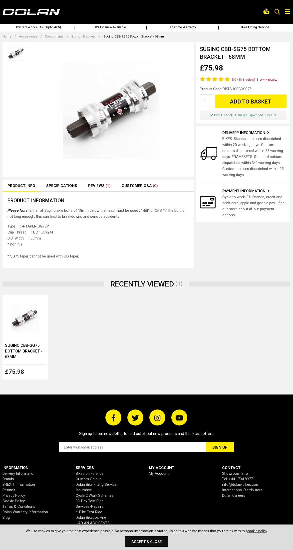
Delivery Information (18, 473)
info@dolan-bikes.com (240, 484)
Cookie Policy (13, 501)
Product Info (21, 186)
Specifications (61, 186)
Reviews (99, 186)
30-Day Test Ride (89, 501)
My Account (159, 473)
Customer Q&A (140, 186)
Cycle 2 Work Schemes (95, 495)
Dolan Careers (233, 495)
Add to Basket (250, 101)
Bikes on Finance (89, 473)
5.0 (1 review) (243, 80)
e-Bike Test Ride (89, 512)
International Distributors (242, 490)
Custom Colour (88, 479)
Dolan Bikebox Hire (91, 517)
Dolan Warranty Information (25, 512)
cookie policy (257, 531)
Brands (8, 479)
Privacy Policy (13, 495)
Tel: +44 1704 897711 (239, 479)
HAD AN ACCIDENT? (92, 523)
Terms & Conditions (18, 506)
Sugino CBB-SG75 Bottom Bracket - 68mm (23, 351)
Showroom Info (235, 473)
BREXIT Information (18, 484)
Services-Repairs (89, 506)
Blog (6, 517)
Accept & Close (146, 542)
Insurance (84, 490)
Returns (8, 490)
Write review (268, 80)
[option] (38, 28)
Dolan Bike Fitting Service (96, 484)
